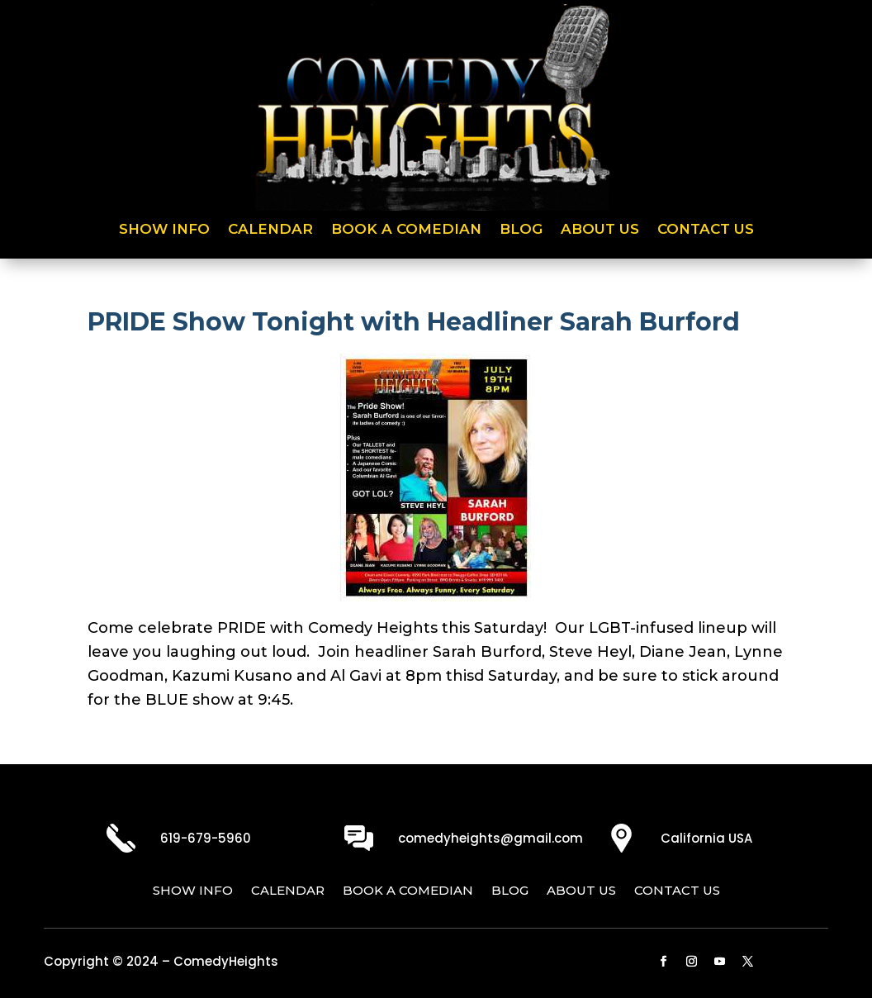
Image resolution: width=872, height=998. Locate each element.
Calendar (270, 230)
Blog (521, 230)
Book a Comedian (406, 230)
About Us (600, 230)
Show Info (164, 230)
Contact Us (705, 230)
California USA (706, 838)
